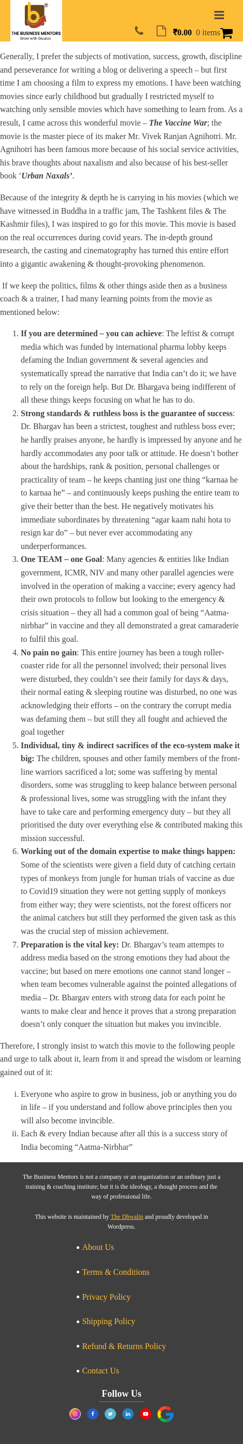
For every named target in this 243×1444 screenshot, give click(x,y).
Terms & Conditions (115, 1272)
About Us (98, 1247)
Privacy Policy (106, 1296)
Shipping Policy (108, 1321)
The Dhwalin (127, 1216)
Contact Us (100, 1370)
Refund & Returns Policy (124, 1346)
